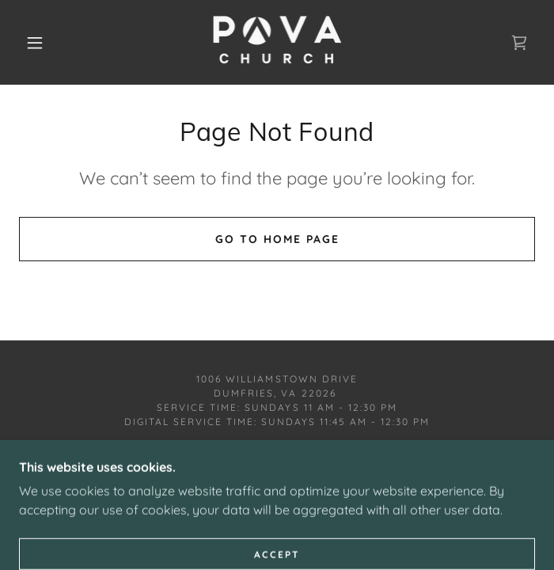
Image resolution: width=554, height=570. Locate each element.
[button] (44, 43)
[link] (276, 42)
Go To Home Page (277, 239)
